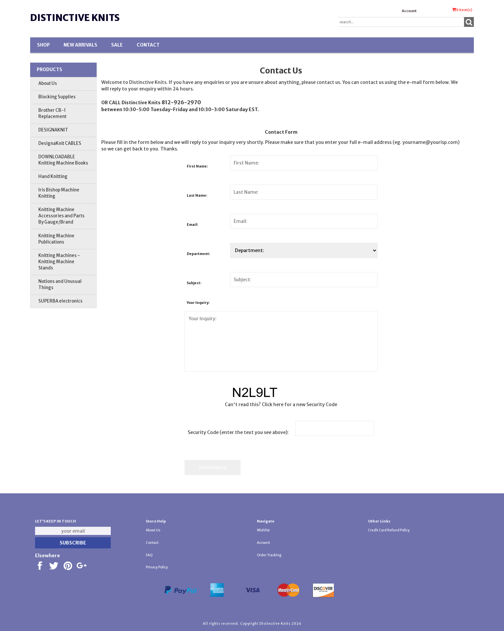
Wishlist (263, 530)
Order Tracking (269, 555)
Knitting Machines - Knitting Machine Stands (59, 262)
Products (49, 69)
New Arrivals (80, 45)
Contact (148, 45)
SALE (117, 45)
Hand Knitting (53, 176)
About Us (47, 83)
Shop (43, 45)
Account (409, 11)
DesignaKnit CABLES (59, 143)
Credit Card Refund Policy (389, 530)
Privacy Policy (157, 567)
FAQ (149, 555)
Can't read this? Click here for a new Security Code (281, 404)
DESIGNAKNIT (53, 130)
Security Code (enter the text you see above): (238, 432)
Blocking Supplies (57, 97)
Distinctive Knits (75, 18)
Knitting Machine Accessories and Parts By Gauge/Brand (61, 216)
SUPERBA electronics (60, 301)
